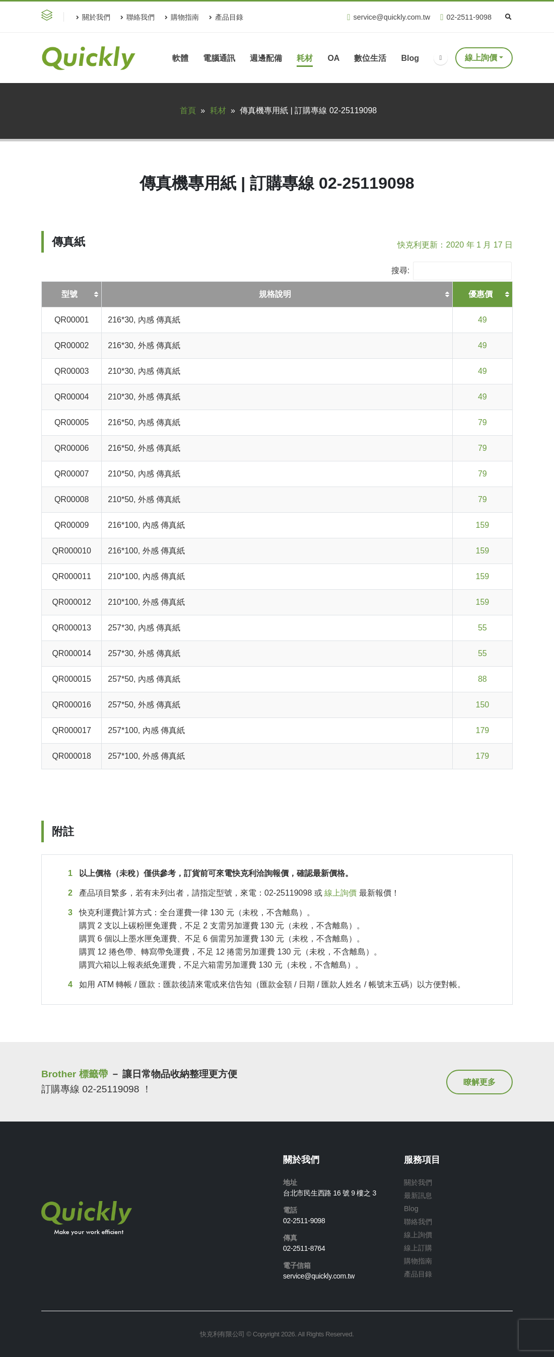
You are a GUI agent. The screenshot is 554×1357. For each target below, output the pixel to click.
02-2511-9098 (466, 17)
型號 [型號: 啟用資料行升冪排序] (69, 294)
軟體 (180, 58)
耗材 (305, 58)
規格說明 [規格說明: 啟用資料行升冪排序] (275, 294)
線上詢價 (481, 57)
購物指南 (182, 17)
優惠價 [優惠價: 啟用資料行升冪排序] (480, 294)
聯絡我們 (137, 17)
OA (333, 58)
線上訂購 (418, 1248)
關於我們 (93, 17)
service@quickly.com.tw (388, 17)
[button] (48, 17)
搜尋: (451, 271)
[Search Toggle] (508, 17)
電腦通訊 (219, 58)
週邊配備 (266, 58)
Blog (410, 58)
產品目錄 (226, 17)
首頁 (188, 110)
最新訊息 (418, 1195)
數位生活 (370, 58)
